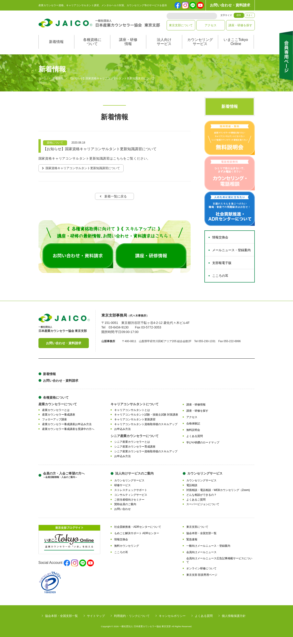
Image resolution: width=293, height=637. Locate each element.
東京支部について (181, 25)
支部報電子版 (221, 262)
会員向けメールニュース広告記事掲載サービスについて (219, 560)
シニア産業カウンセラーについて (135, 435)
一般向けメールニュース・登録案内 (208, 545)
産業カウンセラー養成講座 (58, 414)
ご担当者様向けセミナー (129, 499)
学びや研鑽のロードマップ (202, 442)
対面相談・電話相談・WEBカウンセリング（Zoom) (218, 490)
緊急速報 (191, 539)
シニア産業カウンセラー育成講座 (134, 446)
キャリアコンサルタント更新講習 (134, 419)
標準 (238, 15)
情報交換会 (220, 237)
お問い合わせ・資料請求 (230, 5)
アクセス (211, 25)
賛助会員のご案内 (125, 504)
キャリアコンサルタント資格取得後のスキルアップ (145, 424)
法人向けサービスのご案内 (134, 473)
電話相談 (191, 485)
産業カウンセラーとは (56, 410)
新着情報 (56, 42)
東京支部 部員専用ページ (201, 574)
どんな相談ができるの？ (201, 494)
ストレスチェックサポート (130, 490)
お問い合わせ (122, 509)
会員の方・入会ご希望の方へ (64, 475)
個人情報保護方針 (234, 615)
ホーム (42, 78)
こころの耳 (220, 275)
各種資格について (92, 42)
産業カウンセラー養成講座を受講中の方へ (68, 429)
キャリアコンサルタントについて (135, 404)
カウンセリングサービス (200, 42)
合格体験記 (193, 423)
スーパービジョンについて (202, 504)
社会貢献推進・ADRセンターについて (137, 526)
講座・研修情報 (128, 42)
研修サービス (122, 485)
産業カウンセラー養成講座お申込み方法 (67, 424)
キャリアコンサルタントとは (132, 410)
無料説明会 (193, 430)
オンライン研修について (201, 568)
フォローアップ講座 (54, 419)
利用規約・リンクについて (132, 615)
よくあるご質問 (196, 499)
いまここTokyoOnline (236, 42)
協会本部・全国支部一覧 (201, 533)
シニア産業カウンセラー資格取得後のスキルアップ (145, 451)
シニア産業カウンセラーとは (132, 441)
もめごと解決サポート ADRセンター (136, 533)
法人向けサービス (164, 42)
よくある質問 (194, 436)
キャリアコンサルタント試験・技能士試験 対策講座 (146, 414)
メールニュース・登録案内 (231, 250)
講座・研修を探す (240, 25)
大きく (249, 15)
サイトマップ (96, 615)
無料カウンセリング (126, 545)
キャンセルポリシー (172, 615)
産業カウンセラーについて (57, 404)
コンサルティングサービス (130, 494)
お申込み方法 (122, 429)
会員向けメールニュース (201, 552)
